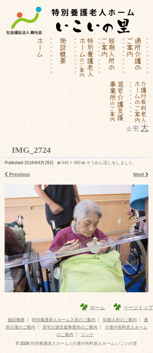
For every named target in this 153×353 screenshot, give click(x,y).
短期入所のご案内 (120, 319)
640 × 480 (71, 162)
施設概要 (16, 319)
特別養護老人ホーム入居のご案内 (63, 319)
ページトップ (138, 307)
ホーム (97, 307)
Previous (17, 174)
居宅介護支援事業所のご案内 (70, 327)
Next (140, 174)
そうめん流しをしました (109, 162)
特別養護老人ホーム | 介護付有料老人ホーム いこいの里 (83, 343)
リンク (87, 334)
